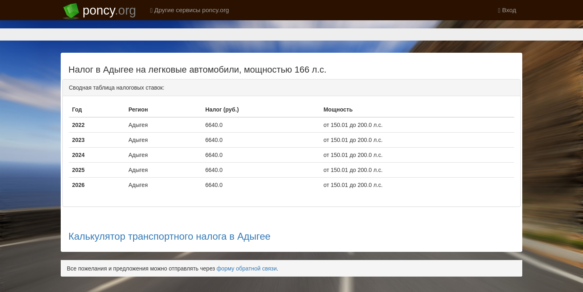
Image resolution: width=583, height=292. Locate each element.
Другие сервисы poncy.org (189, 9)
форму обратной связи (247, 240)
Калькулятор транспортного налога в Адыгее (169, 207)
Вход (507, 9)
